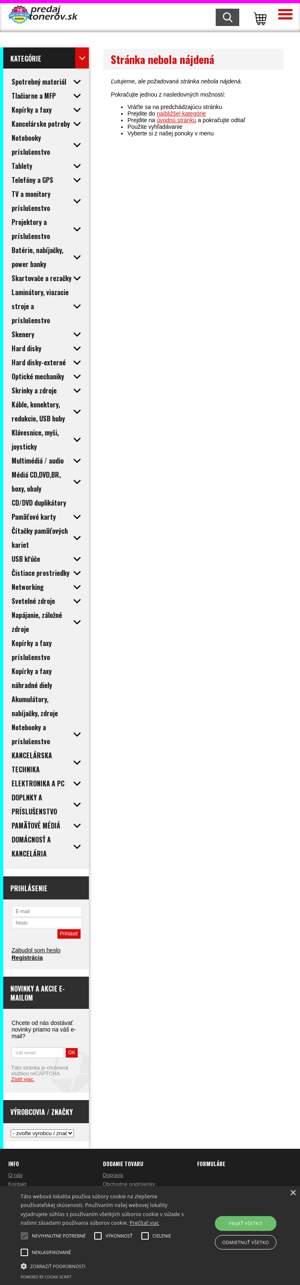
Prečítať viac (144, 1222)
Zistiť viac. (23, 1079)
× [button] (293, 1193)
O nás (15, 1175)
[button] (105, 1265)
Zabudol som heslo (36, 950)
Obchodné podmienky (129, 1184)
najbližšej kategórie (181, 113)
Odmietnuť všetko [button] (245, 1242)
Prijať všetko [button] (245, 1223)
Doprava (113, 1175)
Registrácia (27, 957)
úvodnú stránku (176, 120)
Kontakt (17, 1184)
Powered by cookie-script (46, 1277)
